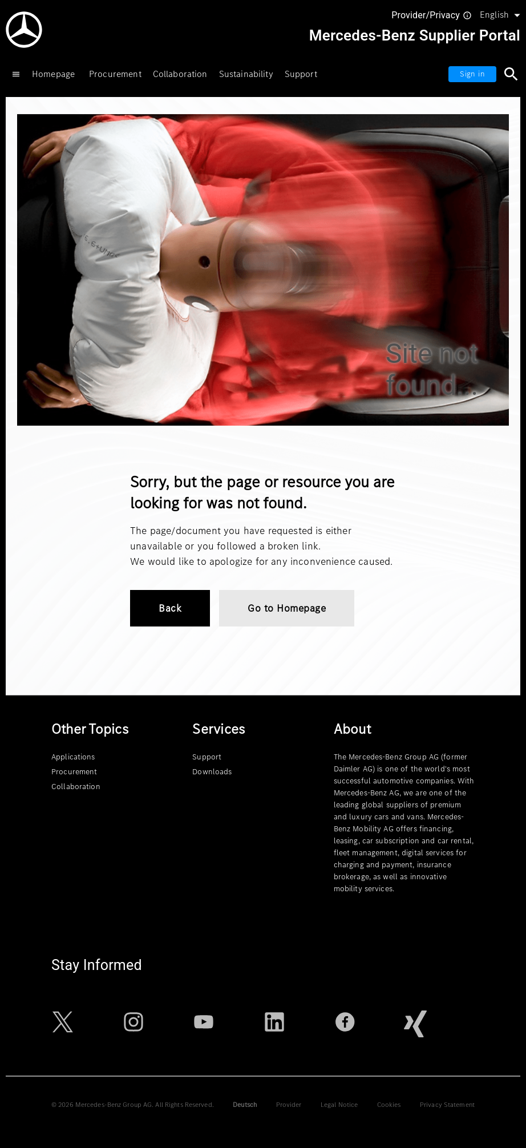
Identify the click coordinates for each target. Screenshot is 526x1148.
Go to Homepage (287, 608)
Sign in (472, 73)
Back (170, 608)
